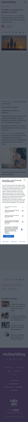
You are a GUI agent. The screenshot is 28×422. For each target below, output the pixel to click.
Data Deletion (5, 241)
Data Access (14, 241)
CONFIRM (8, 236)
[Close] (25, 180)
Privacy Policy (22, 241)
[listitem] (14, 207)
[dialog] (14, 211)
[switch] (22, 211)
